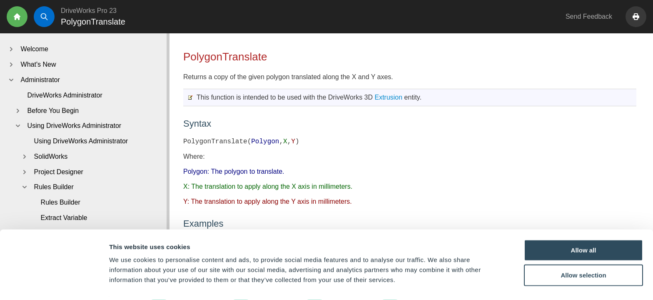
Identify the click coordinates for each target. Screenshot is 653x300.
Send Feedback (589, 16)
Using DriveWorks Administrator (81, 141)
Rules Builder (60, 202)
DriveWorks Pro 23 (89, 10)
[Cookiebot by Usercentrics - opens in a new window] (53, 284)
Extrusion (388, 97)
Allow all (583, 226)
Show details (437, 283)
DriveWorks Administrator (64, 95)
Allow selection (583, 251)
